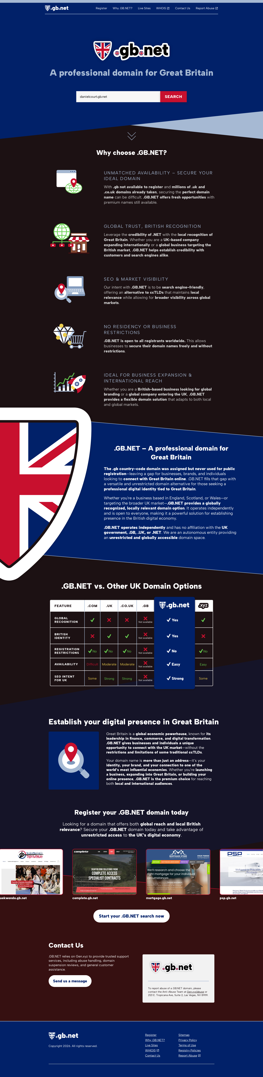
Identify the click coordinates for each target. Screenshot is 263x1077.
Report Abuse (205, 8)
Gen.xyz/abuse (195, 991)
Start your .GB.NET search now (131, 916)
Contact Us (182, 8)
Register (101, 8)
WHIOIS (150, 1050)
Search (173, 96)
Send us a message (70, 981)
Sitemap (184, 1035)
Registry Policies (189, 1050)
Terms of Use (187, 1045)
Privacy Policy (187, 1040)
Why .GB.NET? (122, 8)
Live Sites (144, 8)
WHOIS (161, 8)
